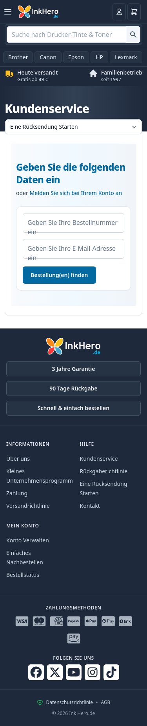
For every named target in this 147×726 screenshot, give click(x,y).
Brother (18, 57)
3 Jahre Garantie (73, 368)
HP (99, 57)
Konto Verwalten (27, 540)
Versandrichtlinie (28, 505)
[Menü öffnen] (8, 11)
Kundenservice (99, 458)
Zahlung (16, 493)
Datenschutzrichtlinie (69, 702)
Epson (76, 57)
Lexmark (126, 57)
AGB (105, 702)
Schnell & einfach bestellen (73, 408)
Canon (48, 57)
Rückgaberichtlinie (104, 471)
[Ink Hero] (38, 11)
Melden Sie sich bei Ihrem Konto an (75, 193)
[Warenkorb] (134, 11)
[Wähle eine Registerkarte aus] (73, 126)
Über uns (18, 458)
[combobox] (73, 34)
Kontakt (90, 505)
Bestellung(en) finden (59, 275)
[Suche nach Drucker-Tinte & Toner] (133, 34)
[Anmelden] (119, 11)
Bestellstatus (22, 574)
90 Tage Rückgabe (73, 388)
